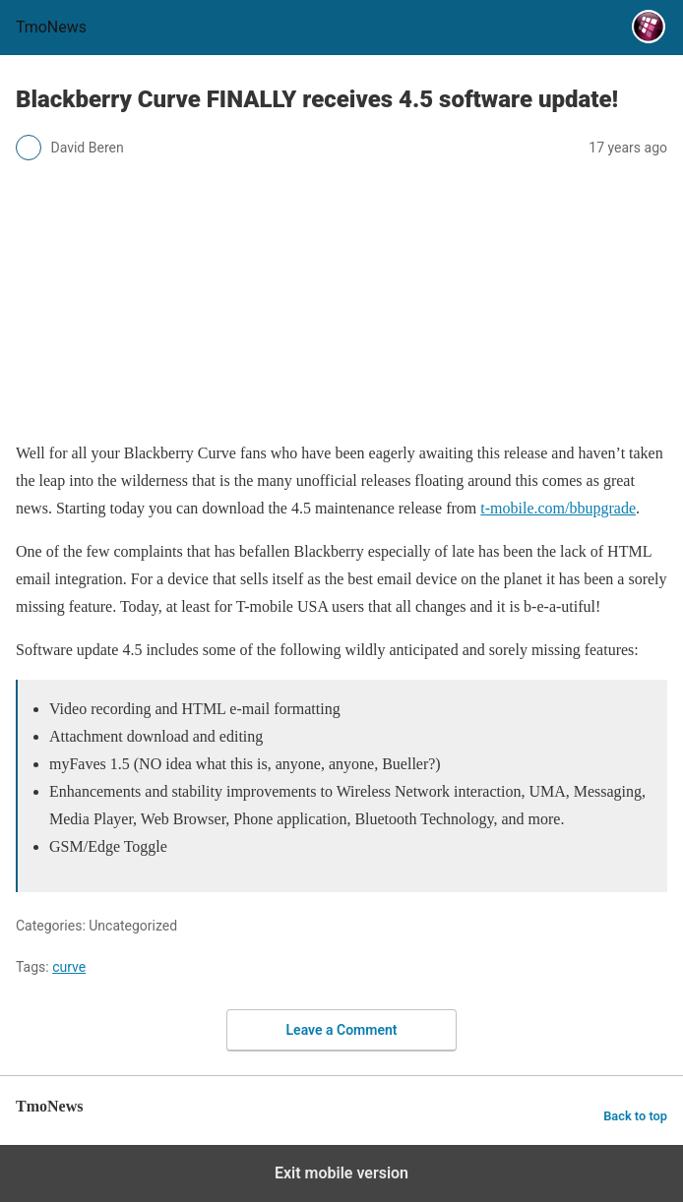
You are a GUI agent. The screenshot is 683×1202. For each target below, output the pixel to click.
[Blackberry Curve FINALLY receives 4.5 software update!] (341, 409)
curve (69, 967)
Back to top (635, 1116)
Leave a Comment (342, 1030)
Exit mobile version (341, 1173)
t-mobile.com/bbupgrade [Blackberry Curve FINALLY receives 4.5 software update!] (558, 508)
